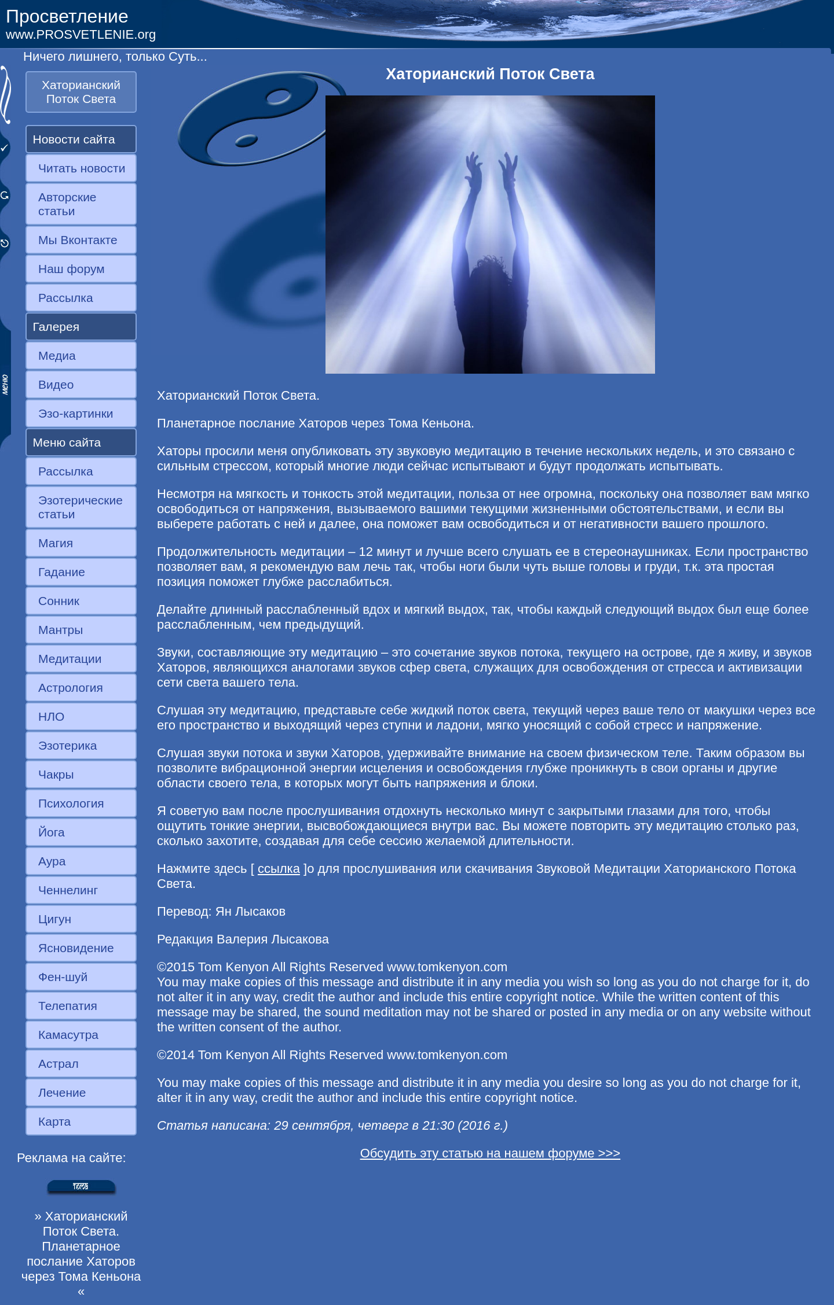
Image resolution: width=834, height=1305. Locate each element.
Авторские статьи (67, 204)
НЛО (51, 716)
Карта (54, 1121)
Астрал (58, 1063)
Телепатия (67, 1005)
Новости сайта (74, 139)
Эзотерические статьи (80, 507)
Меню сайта (67, 442)
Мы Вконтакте (78, 239)
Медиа (57, 355)
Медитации (69, 658)
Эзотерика (67, 745)
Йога (51, 832)
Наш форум (71, 268)
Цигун (54, 919)
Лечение (62, 1092)
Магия (55, 543)
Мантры (60, 629)
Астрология (70, 687)
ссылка (279, 868)
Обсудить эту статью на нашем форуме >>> (490, 1153)
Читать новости (81, 168)
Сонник (58, 600)
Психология (71, 803)
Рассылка (65, 297)
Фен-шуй (62, 976)
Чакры (56, 774)
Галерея (56, 326)
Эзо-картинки (76, 413)
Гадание (61, 571)
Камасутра (68, 1034)
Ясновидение (76, 947)
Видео (56, 384)
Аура (51, 861)
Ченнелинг (68, 890)
